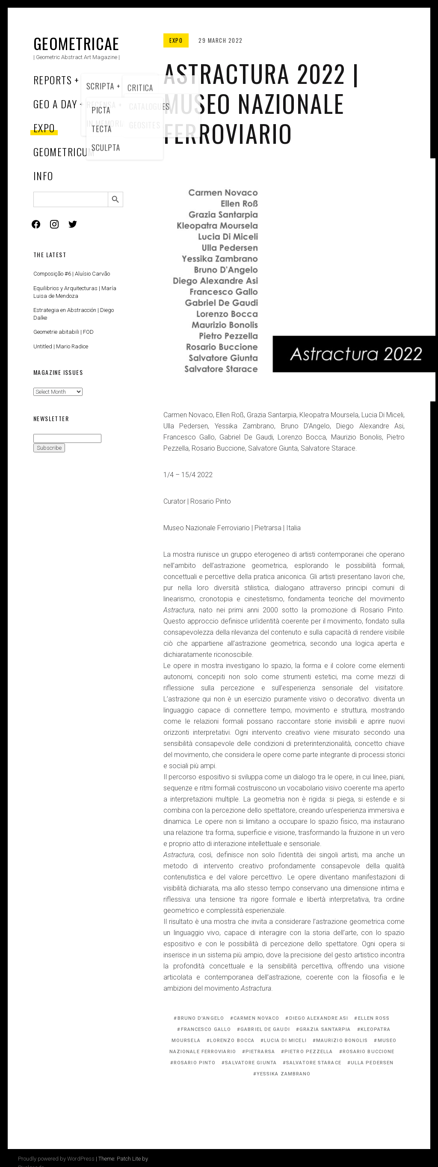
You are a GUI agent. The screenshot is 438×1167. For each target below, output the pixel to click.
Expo (44, 127)
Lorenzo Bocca (232, 1040)
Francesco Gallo (206, 1029)
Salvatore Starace (313, 1063)
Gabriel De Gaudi (265, 1029)
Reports (52, 79)
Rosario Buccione (369, 1051)
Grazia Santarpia (325, 1029)
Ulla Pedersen (372, 1063)
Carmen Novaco (256, 1018)
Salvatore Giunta (251, 1063)
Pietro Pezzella (308, 1051)
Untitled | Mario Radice (60, 346)
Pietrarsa (260, 1051)
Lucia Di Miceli (285, 1040)
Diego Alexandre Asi (319, 1018)
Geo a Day (55, 103)
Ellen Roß (374, 1018)
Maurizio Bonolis (342, 1040)
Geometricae (76, 43)
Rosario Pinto (195, 1063)
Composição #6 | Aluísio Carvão (71, 273)
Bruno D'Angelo (201, 1018)
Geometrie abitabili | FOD (63, 332)
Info (43, 175)
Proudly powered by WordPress (56, 1158)
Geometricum (64, 151)
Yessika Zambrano (284, 1074)
